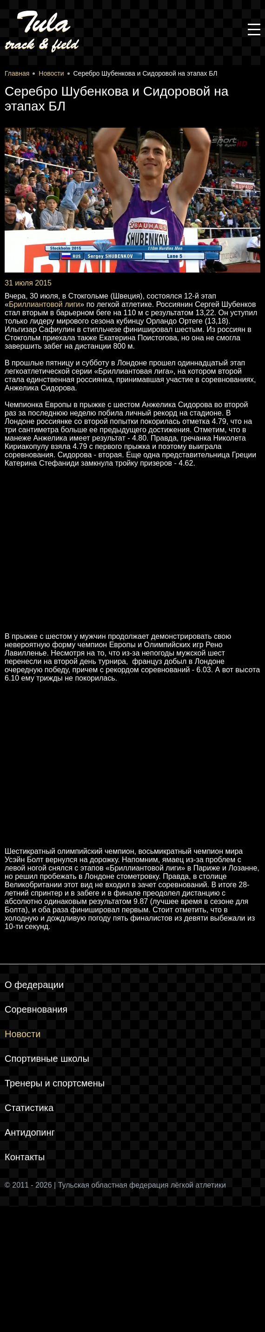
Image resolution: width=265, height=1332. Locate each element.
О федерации (34, 985)
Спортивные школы (47, 1058)
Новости (22, 1034)
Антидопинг (30, 1132)
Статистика (29, 1108)
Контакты (25, 1157)
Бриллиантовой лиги (44, 304)
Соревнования (36, 1009)
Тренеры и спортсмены (55, 1083)
